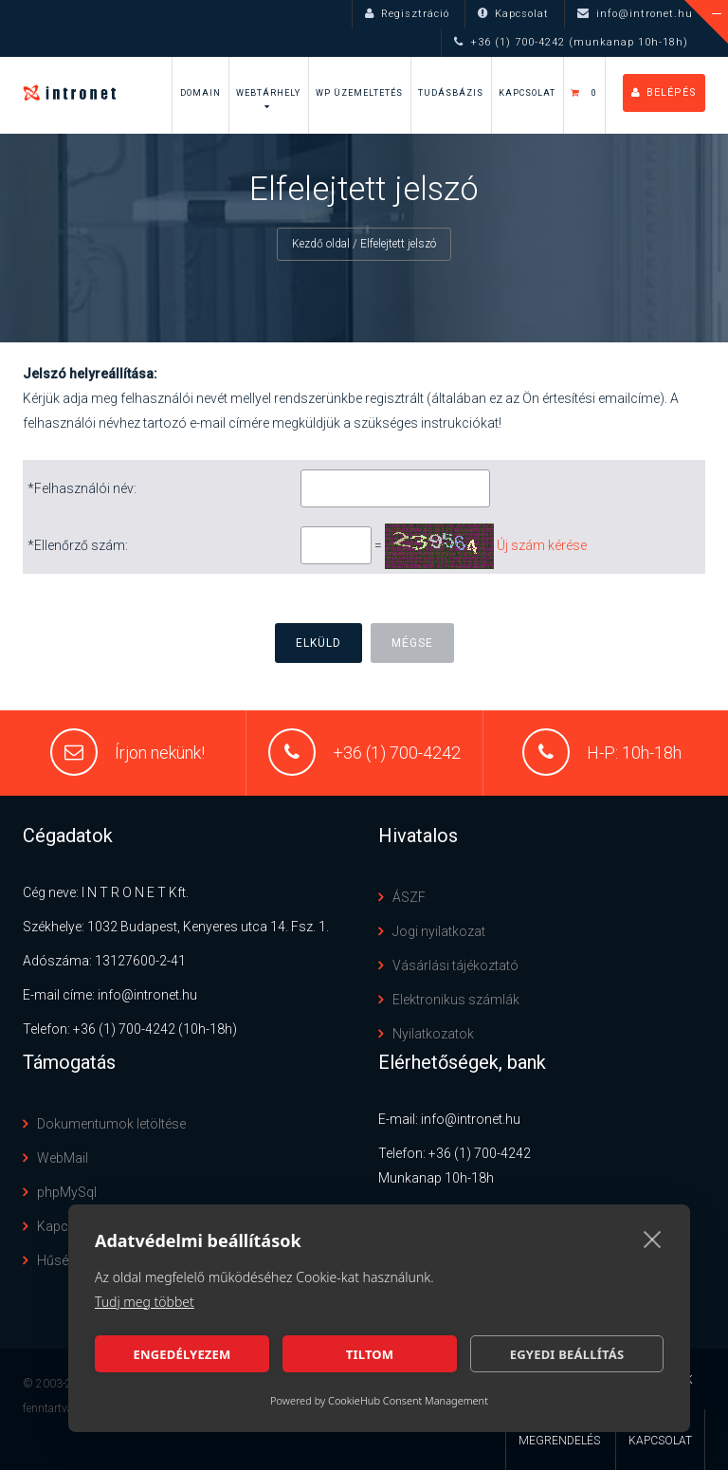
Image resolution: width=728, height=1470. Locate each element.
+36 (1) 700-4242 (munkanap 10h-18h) (571, 42)
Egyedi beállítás (567, 1354)
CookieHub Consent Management (408, 1400)
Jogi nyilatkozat (438, 931)
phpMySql (67, 1192)
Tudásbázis (450, 93)
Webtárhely (268, 93)
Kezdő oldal (321, 243)
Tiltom (370, 1354)
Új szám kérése (542, 545)
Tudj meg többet (144, 1302)
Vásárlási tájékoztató (455, 965)
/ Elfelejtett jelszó (394, 243)
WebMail (62, 1158)
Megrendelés (559, 1440)
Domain (200, 93)
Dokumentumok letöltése (111, 1123)
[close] (652, 1238)
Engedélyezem (181, 1354)
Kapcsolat (513, 14)
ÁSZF (409, 897)
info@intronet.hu (635, 14)
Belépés (664, 92)
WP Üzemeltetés (359, 93)
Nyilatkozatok (433, 1033)
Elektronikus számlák (455, 999)
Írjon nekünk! (160, 753)
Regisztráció (407, 14)
